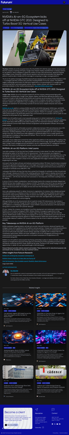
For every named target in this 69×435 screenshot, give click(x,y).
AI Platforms (6, 27)
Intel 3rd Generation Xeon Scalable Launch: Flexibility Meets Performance (24, 261)
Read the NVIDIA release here (43, 86)
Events (5, 310)
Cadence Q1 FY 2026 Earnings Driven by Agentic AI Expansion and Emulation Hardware (51, 386)
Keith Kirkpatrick (9, 326)
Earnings (6, 383)
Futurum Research (9, 396)
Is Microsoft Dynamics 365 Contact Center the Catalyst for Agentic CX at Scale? (50, 351)
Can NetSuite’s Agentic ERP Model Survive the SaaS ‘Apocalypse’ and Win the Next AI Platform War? (17, 315)
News (14, 347)
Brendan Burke (42, 396)
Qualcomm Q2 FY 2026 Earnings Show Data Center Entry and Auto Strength (17, 386)
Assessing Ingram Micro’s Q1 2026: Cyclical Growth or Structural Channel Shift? (16, 351)
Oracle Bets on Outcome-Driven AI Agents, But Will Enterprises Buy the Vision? (50, 314)
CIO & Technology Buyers (17, 27)
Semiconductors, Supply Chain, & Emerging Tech (36, 27)
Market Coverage (7, 9)
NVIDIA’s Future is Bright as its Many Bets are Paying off (18, 258)
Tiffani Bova (8, 360)
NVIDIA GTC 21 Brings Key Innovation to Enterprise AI (18, 255)
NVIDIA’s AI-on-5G (7, 108)
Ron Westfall (15, 12)
